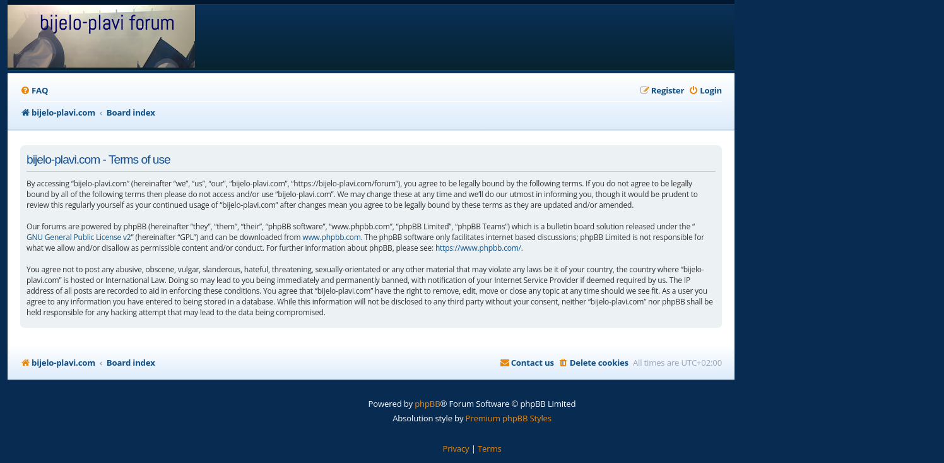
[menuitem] (34, 90)
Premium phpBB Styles (509, 418)
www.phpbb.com (331, 237)
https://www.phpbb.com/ (478, 248)
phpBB (427, 403)
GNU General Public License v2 (79, 237)
